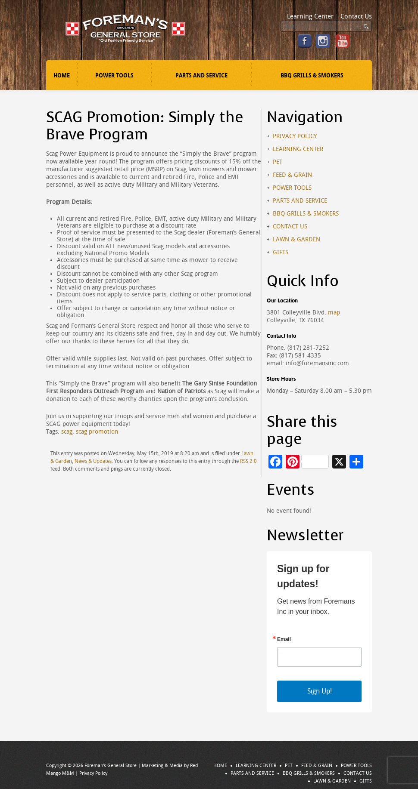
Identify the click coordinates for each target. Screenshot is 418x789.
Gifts (280, 252)
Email (284, 639)
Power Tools (114, 75)
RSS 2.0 (248, 461)
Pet (277, 162)
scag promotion (97, 431)
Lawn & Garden (296, 239)
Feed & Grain (292, 175)
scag (66, 431)
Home (61, 75)
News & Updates (93, 461)
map (334, 312)
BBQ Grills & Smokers (312, 75)
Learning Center (310, 16)
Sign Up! (319, 691)
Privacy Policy (295, 136)
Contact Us (356, 16)
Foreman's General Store (110, 765)
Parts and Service (201, 75)
